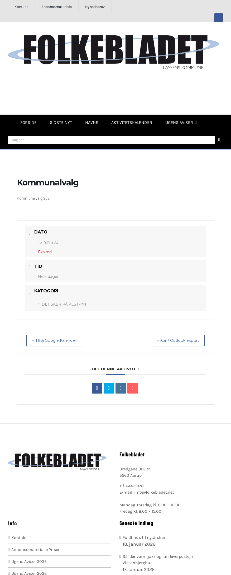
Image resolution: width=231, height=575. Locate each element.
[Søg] (219, 140)
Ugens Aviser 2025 (29, 561)
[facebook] (218, 17)
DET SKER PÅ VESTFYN (62, 304)
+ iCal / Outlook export (174, 340)
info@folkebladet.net (154, 492)
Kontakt (19, 537)
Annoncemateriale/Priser (35, 549)
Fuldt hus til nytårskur (144, 537)
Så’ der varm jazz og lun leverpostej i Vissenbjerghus (158, 559)
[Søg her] (111, 140)
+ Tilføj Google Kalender (57, 340)
